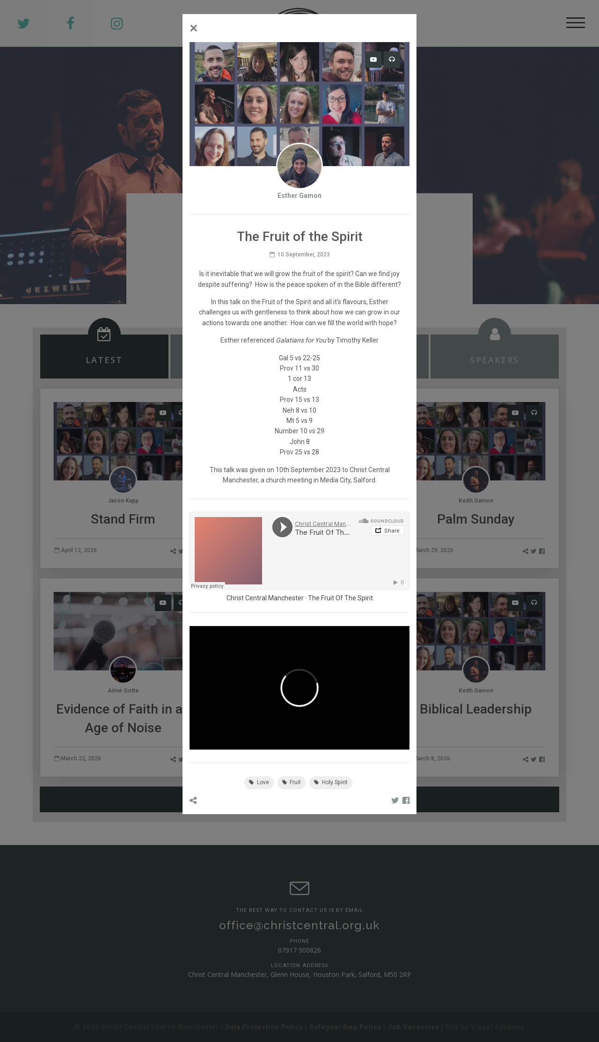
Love (259, 782)
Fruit (291, 782)
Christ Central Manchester (265, 598)
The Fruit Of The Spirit (340, 598)
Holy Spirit (331, 782)
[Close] (194, 28)
